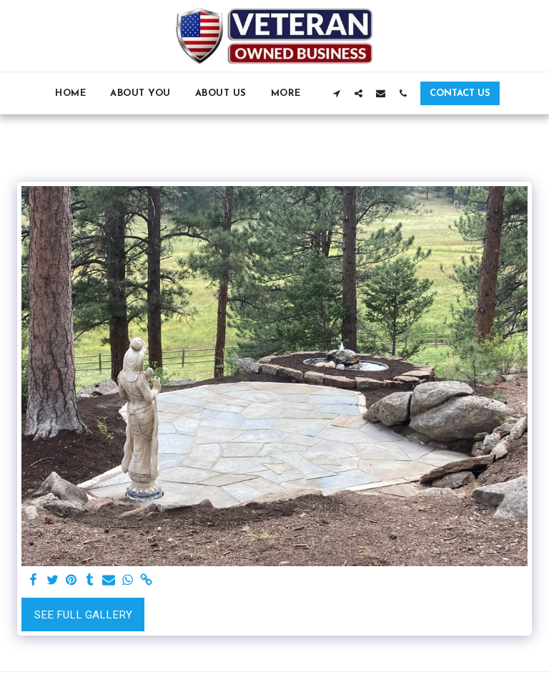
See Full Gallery (83, 615)
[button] (336, 93)
